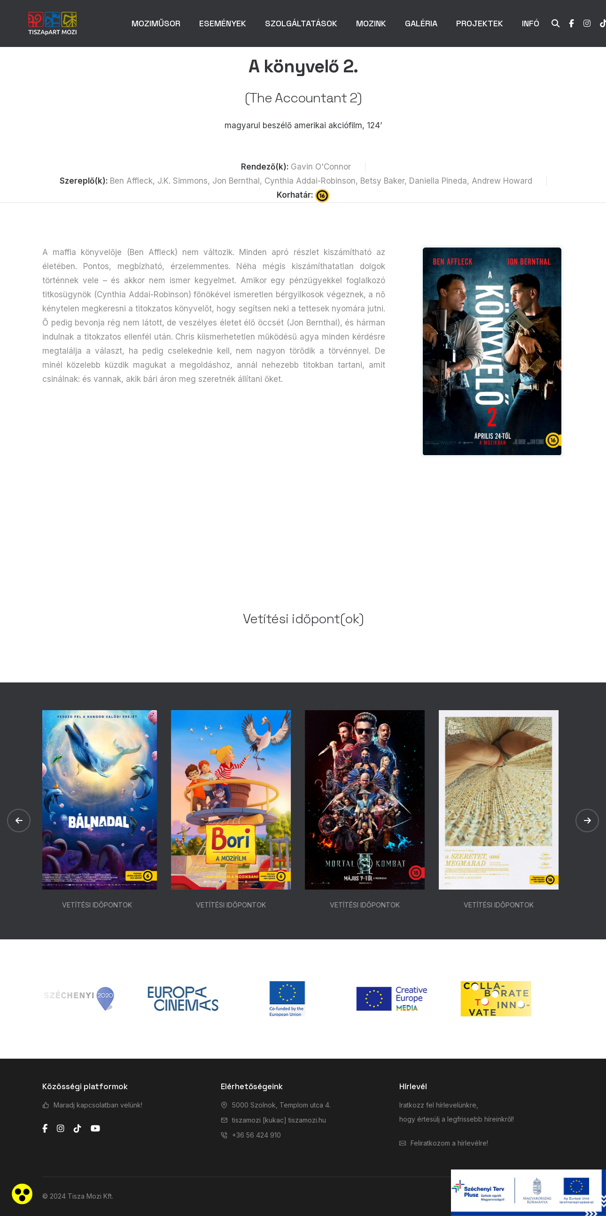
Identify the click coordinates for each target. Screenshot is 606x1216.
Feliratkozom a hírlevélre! (449, 1143)
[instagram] (60, 1128)
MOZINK (371, 23)
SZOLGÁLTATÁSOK (301, 23)
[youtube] (95, 1128)
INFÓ (530, 23)
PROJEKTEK (479, 23)
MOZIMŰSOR (156, 23)
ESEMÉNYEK (222, 23)
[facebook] (44, 1128)
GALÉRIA (421, 23)
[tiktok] (77, 1128)
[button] (19, 820)
